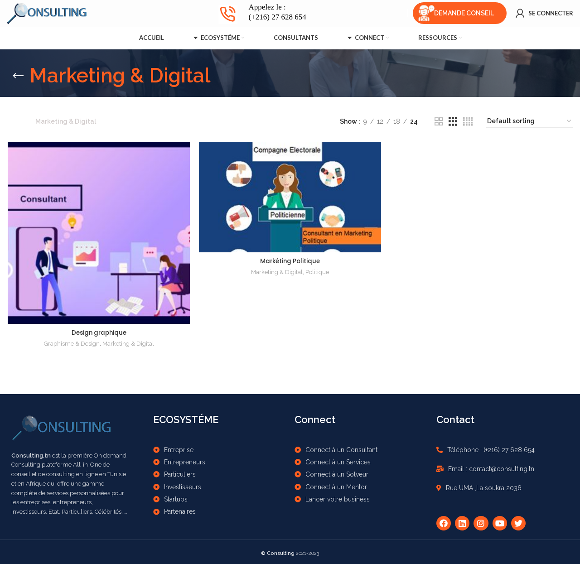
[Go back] (18, 76)
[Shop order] (529, 121)
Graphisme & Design (71, 343)
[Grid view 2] (439, 121)
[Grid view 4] (468, 121)
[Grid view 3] (453, 121)
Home (17, 121)
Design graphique (98, 332)
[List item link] (219, 448)
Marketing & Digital (128, 343)
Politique (317, 271)
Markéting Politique (289, 260)
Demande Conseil (464, 15)
